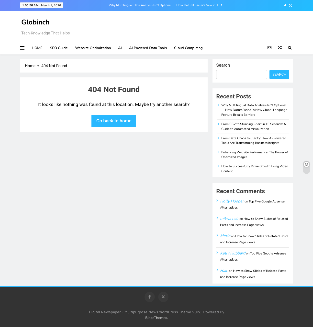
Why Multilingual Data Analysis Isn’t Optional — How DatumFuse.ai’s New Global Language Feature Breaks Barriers (160, 5)
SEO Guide (59, 47)
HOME (37, 47)
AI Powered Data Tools (148, 47)
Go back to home (114, 121)
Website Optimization (93, 47)
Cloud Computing (188, 47)
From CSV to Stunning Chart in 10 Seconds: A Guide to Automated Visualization (253, 126)
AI (120, 47)
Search (223, 65)
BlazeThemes (156, 318)
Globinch (35, 22)
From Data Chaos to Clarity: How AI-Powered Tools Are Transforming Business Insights (253, 140)
